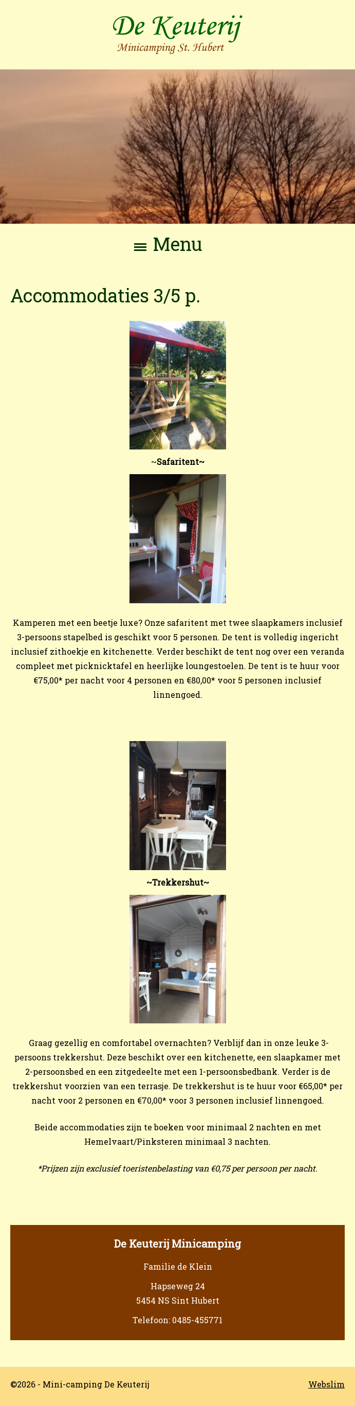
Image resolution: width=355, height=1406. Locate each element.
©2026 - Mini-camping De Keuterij (80, 1384)
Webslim (326, 1384)
